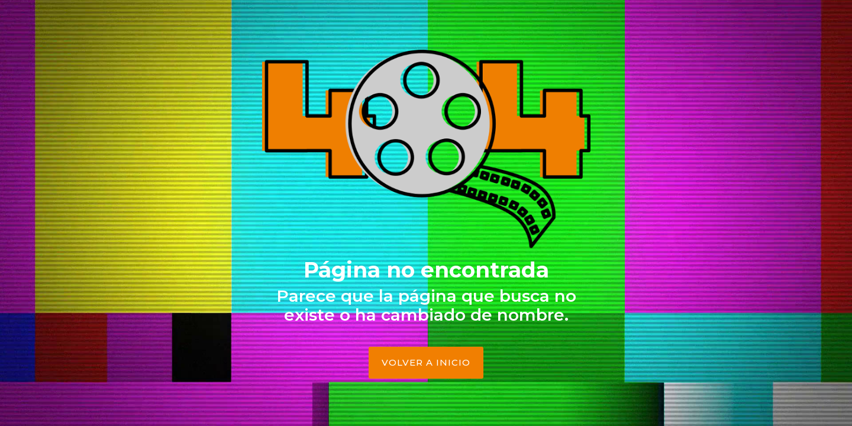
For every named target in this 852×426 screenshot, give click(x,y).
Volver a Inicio (426, 362)
